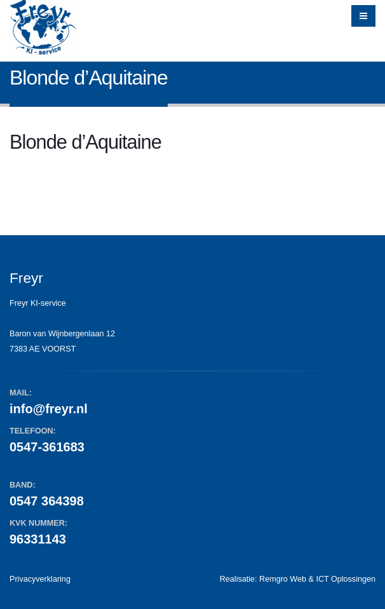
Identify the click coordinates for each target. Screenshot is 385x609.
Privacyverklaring (40, 579)
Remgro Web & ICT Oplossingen (317, 579)
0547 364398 (47, 501)
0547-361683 (47, 447)
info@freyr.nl (49, 409)
